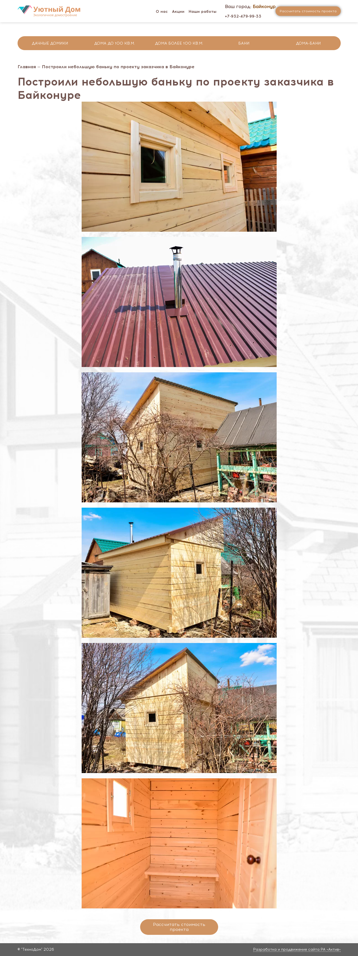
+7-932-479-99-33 (243, 16)
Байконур (264, 6)
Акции (178, 11)
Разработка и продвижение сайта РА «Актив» (297, 949)
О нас (162, 11)
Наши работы (202, 11)
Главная (27, 66)
